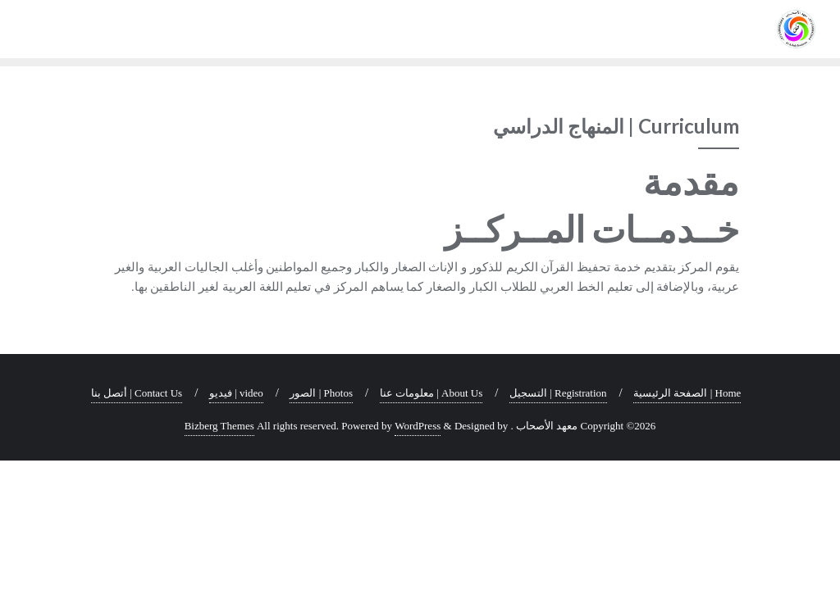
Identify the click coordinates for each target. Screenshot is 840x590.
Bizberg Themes (219, 426)
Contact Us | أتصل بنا (137, 393)
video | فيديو (236, 393)
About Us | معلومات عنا (431, 393)
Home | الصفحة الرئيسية (687, 393)
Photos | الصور (321, 393)
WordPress (418, 426)
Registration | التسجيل (558, 393)
